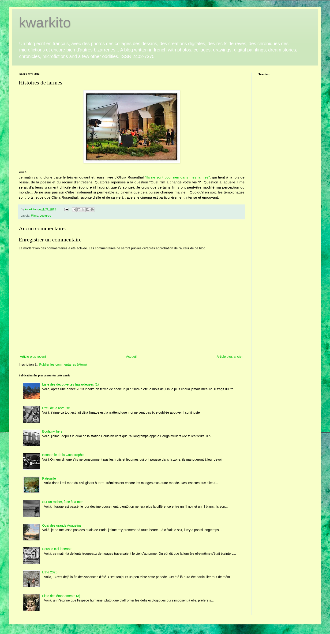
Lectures (45, 215)
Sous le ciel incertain (57, 549)
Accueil (131, 356)
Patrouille (49, 478)
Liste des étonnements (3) (61, 596)
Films (34, 215)
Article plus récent (33, 356)
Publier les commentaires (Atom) (63, 364)
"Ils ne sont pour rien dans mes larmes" (177, 177)
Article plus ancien (230, 356)
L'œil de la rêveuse (56, 408)
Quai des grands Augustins (61, 525)
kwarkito (45, 22)
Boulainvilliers (52, 431)
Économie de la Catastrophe (63, 455)
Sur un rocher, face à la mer (62, 502)
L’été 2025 (49, 572)
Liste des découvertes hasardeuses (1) (70, 384)
